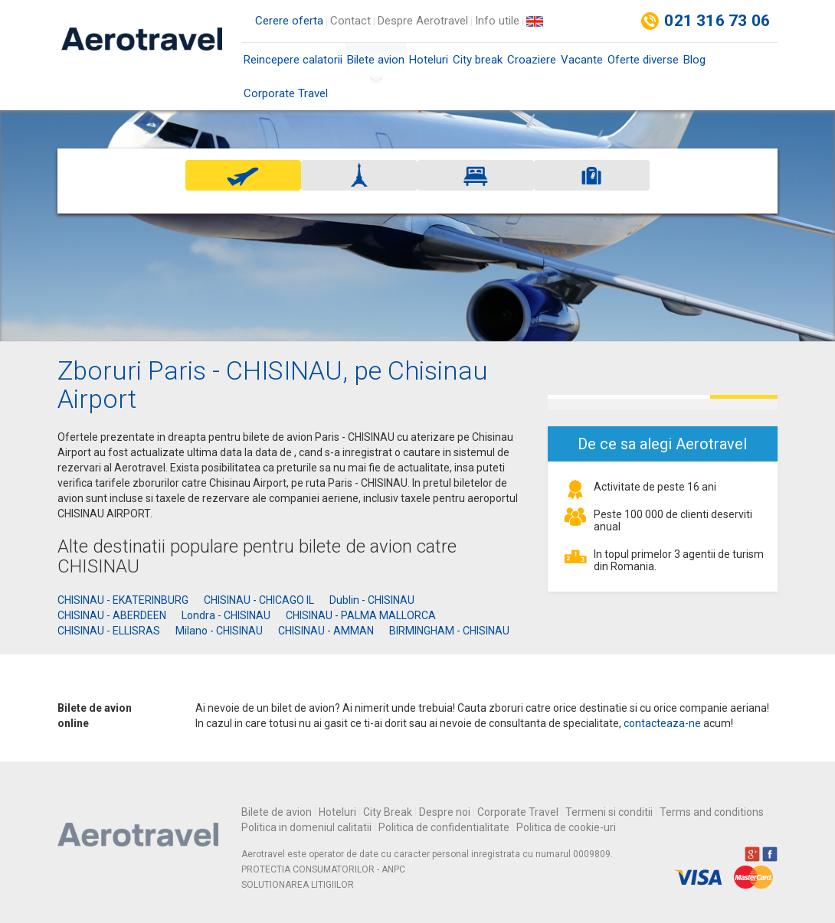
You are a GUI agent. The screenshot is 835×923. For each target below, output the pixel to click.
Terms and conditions (712, 812)
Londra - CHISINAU (226, 615)
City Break (387, 812)
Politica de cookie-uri (566, 827)
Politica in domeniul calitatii (306, 827)
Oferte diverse (643, 60)
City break (478, 60)
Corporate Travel (286, 93)
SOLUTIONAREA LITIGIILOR (297, 884)
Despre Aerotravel (423, 21)
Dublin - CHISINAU (371, 600)
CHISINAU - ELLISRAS (108, 631)
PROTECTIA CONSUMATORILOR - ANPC (323, 869)
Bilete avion (375, 65)
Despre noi (444, 812)
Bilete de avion (276, 812)
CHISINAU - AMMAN (326, 631)
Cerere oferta (289, 21)
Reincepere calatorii (293, 60)
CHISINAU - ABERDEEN (111, 615)
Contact (350, 21)
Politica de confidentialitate (443, 827)
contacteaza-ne (662, 723)
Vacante (582, 60)
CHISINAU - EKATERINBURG (122, 600)
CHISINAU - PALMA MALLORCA (361, 615)
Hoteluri (428, 60)
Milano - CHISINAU (219, 631)
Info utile (497, 21)
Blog (694, 60)
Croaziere (531, 60)
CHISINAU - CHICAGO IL (259, 600)
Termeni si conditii (609, 812)
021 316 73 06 (717, 20)
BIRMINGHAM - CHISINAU (449, 631)
